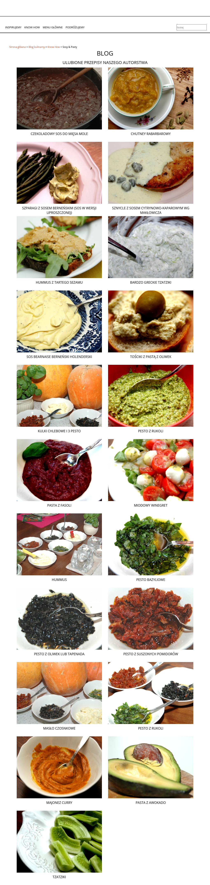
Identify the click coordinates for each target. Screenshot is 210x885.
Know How (32, 27)
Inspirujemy (13, 27)
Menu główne (53, 27)
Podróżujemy (75, 27)
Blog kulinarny (36, 47)
